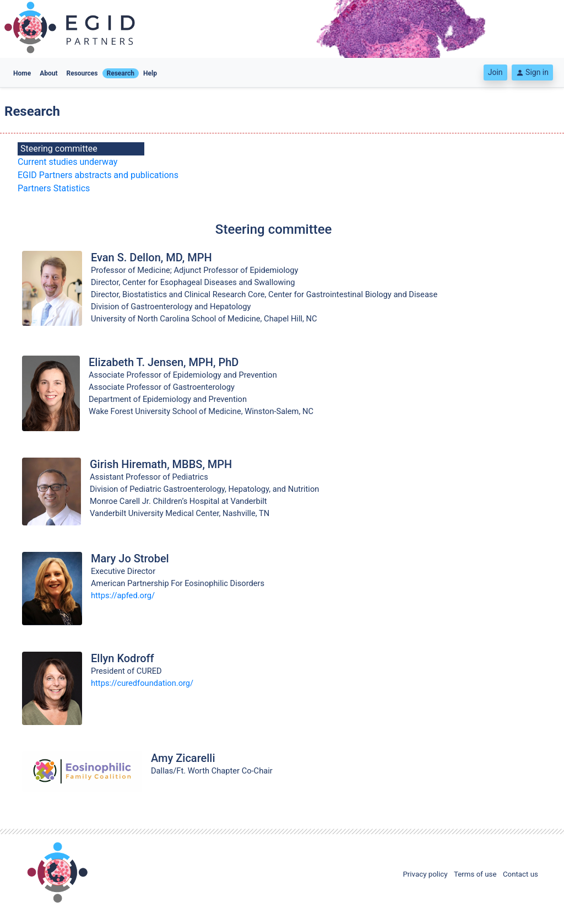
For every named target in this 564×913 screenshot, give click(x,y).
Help (150, 73)
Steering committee (58, 148)
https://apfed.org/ (123, 595)
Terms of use (475, 874)
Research (121, 73)
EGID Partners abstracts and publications (98, 175)
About (48, 73)
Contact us (520, 874)
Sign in (532, 72)
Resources (82, 73)
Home (22, 73)
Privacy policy (425, 874)
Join (495, 72)
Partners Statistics (54, 188)
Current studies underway (67, 162)
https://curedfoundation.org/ (142, 683)
